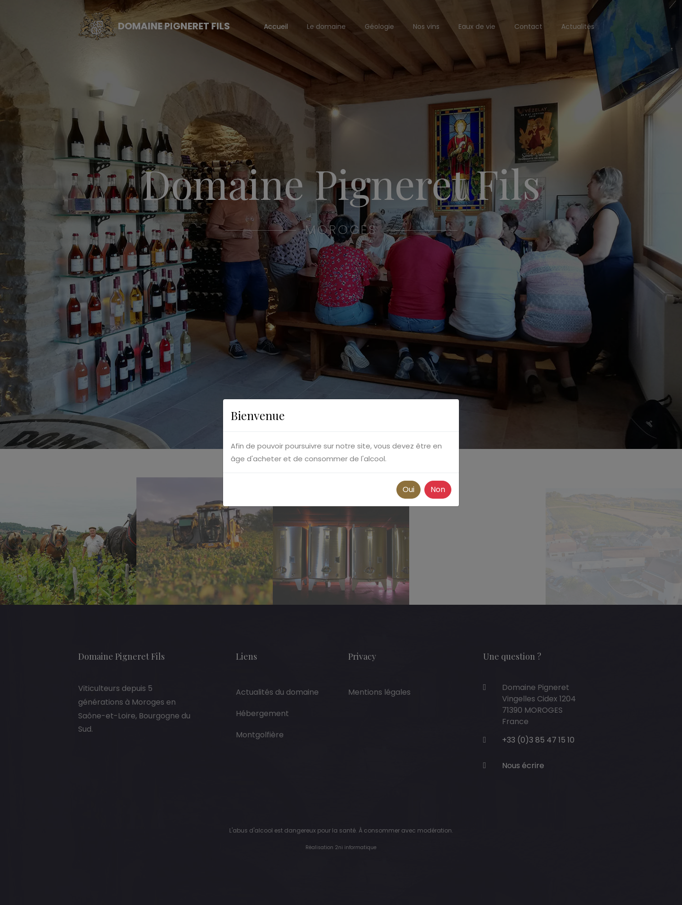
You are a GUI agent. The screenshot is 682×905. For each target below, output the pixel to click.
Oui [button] (408, 489)
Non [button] (438, 489)
